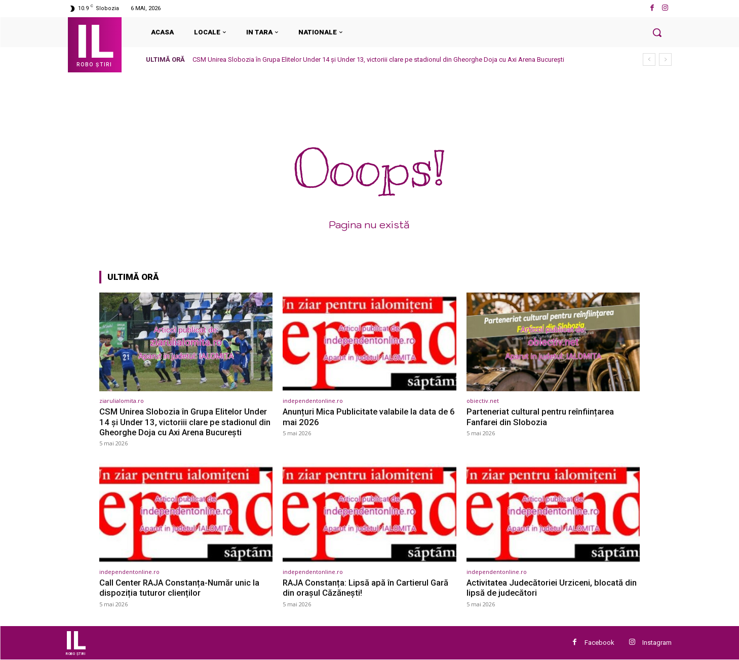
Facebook (599, 642)
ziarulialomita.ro (121, 400)
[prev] (649, 59)
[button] (657, 32)
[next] (665, 59)
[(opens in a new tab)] (186, 342)
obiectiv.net (482, 400)
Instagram (657, 642)
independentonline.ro (313, 400)
